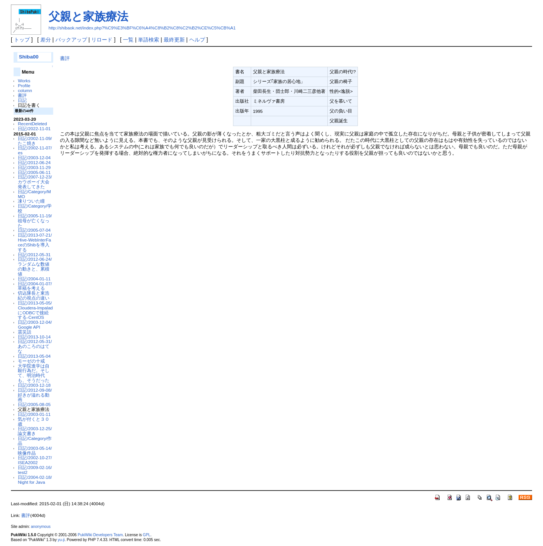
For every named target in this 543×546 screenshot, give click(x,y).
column (25, 90)
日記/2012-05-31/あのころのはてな (35, 346)
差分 (45, 40)
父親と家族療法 (88, 16)
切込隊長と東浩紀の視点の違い (33, 295)
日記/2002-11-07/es (35, 150)
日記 (22, 100)
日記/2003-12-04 (34, 157)
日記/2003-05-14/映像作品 (35, 450)
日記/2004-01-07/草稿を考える (35, 286)
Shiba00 (28, 57)
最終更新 (174, 40)
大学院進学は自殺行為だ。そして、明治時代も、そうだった (33, 373)
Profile (24, 85)
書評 (22, 95)
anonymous (41, 526)
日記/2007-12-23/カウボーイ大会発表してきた (35, 181)
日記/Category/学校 (35, 208)
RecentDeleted (32, 123)
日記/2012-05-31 (34, 254)
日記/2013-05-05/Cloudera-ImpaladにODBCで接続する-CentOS (35, 310)
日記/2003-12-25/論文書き (35, 431)
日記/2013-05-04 (34, 356)
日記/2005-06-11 (34, 172)
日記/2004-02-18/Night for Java (35, 479)
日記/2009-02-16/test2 (35, 470)
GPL (146, 535)
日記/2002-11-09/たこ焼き (35, 141)
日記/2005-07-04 (34, 230)
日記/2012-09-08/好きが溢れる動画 (35, 395)
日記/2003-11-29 (34, 167)
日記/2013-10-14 (34, 336)
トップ (22, 40)
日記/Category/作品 (35, 441)
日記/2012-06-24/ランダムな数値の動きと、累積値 (35, 266)
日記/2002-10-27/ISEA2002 (35, 460)
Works (24, 80)
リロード (101, 40)
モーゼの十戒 (31, 360)
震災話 (24, 331)
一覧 (128, 40)
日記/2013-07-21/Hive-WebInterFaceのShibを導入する (35, 242)
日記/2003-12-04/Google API (35, 324)
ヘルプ (197, 40)
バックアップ (71, 40)
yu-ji (61, 540)
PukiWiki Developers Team (100, 535)
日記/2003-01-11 (34, 414)
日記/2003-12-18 (34, 385)
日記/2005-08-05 (34, 404)
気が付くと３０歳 (33, 421)
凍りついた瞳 (31, 200)
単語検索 (148, 40)
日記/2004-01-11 (34, 278)
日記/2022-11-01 (34, 128)
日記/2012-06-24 (34, 162)
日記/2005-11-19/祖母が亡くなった (35, 220)
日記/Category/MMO (34, 194)
